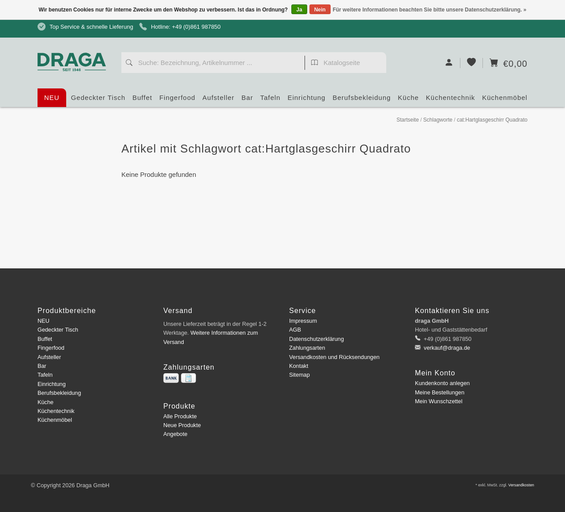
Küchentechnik (450, 100)
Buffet (142, 100)
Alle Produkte (180, 416)
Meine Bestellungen (439, 392)
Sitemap (299, 374)
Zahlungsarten (307, 347)
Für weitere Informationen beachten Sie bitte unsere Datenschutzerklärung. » (430, 10)
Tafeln (270, 100)
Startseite (407, 120)
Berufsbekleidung (361, 100)
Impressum (303, 320)
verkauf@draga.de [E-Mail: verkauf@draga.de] (446, 347)
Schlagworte (437, 120)
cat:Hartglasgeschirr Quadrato (492, 120)
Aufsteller (219, 100)
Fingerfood (177, 100)
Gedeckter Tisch (98, 100)
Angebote (175, 434)
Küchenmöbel (504, 100)
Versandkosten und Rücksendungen (334, 357)
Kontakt (298, 366)
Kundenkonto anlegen (442, 383)
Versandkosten (521, 485)
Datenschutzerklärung (316, 339)
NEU (52, 97)
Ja (299, 10)
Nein (320, 10)
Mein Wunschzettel (438, 401)
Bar (247, 100)
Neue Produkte (182, 425)
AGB (295, 329)
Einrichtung (306, 100)
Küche (408, 100)
